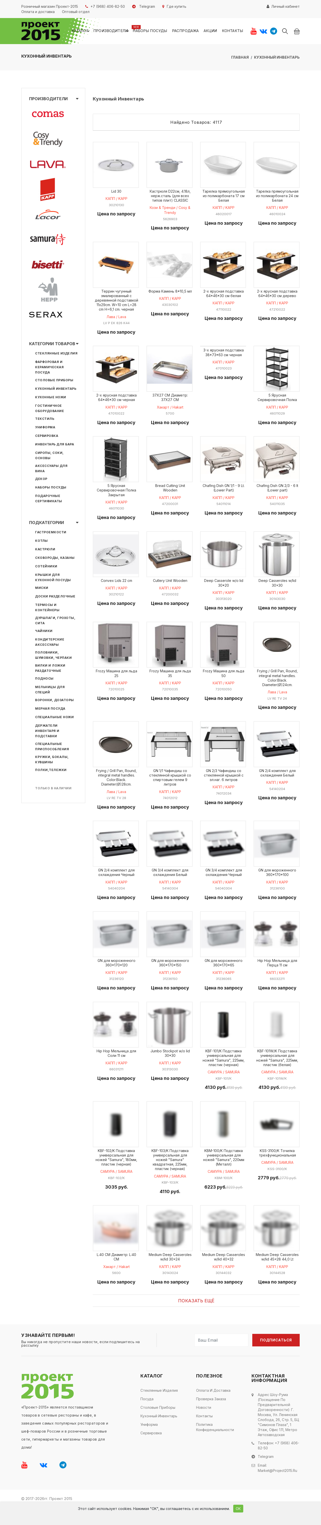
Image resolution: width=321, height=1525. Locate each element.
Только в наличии (53, 789)
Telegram (266, 1475)
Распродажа (190, 31)
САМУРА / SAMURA (224, 1087)
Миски (41, 588)
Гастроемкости (50, 533)
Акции (213, 31)
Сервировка (46, 436)
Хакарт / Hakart (170, 412)
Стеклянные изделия (56, 354)
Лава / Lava (116, 320)
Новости (203, 1426)
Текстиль (44, 419)
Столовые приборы (54, 381)
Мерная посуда (50, 709)
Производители (122, 31)
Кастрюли (45, 550)
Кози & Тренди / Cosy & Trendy (170, 212)
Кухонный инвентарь (277, 58)
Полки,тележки (51, 771)
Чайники (44, 631)
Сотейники (46, 567)
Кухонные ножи (50, 398)
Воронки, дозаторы (54, 701)
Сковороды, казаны (55, 558)
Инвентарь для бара (54, 445)
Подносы (44, 679)
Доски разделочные (55, 597)
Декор (41, 479)
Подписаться (276, 1358)
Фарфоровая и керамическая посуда (49, 368)
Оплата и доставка (213, 1409)
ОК (238, 1508)
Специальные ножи (54, 718)
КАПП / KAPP (116, 201)
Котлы (41, 541)
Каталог (94, 31)
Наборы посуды (157, 31)
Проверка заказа (211, 1417)
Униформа (45, 428)
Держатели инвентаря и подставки (47, 731)
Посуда (146, 1417)
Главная (240, 58)
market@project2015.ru (277, 1488)
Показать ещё (196, 1319)
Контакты (233, 31)
